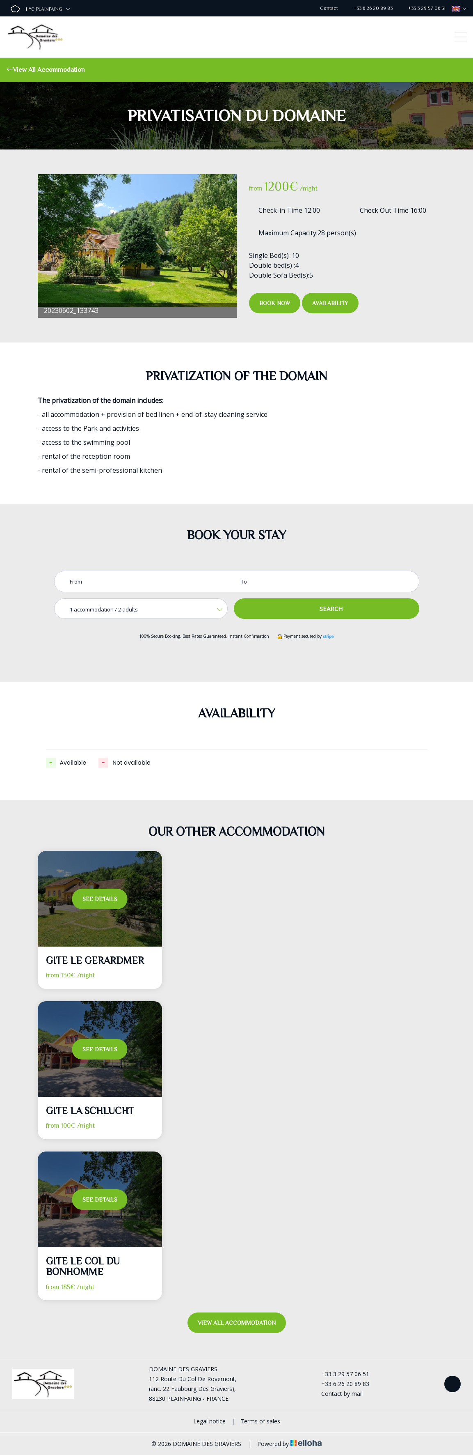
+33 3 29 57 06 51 (340, 1374)
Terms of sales (260, 1421)
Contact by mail (337, 1394)
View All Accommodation (45, 70)
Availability (330, 303)
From (76, 581)
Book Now (274, 303)
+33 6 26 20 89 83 (340, 1384)
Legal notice (209, 1421)
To (244, 581)
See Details (99, 899)
